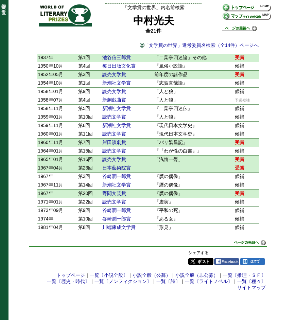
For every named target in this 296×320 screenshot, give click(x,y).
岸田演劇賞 (114, 142)
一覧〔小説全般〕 (109, 275)
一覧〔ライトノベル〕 (208, 281)
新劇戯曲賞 (114, 100)
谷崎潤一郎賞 (116, 176)
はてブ (252, 261)
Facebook (226, 261)
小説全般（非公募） (196, 275)
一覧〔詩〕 (168, 281)
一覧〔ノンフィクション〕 (123, 281)
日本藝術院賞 (116, 168)
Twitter (200, 261)
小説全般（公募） (152, 275)
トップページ (70, 275)
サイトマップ (251, 287)
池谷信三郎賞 (116, 57)
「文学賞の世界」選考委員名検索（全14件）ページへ (201, 45)
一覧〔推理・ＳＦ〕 (244, 275)
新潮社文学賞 (116, 83)
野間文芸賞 (114, 193)
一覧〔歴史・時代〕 (68, 281)
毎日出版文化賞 (119, 66)
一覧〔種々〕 (251, 281)
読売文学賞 (114, 74)
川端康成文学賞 (119, 227)
